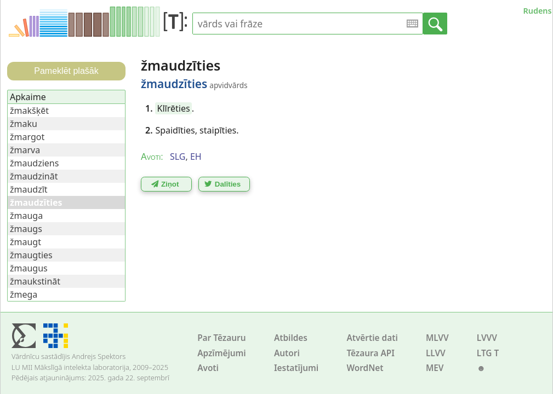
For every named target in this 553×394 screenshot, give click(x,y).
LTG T (488, 353)
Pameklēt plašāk (66, 71)
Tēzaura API (370, 353)
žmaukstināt (35, 281)
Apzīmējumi (221, 353)
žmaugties (31, 255)
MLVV (437, 338)
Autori (287, 353)
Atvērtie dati (371, 338)
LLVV (436, 353)
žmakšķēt (29, 111)
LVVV (487, 338)
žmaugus (29, 268)
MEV (435, 368)
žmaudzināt (34, 176)
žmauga (26, 216)
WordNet (364, 368)
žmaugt (25, 242)
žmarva (25, 150)
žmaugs (26, 229)
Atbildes (290, 338)
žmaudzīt (29, 189)
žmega (23, 294)
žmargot (27, 137)
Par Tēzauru (221, 338)
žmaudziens (34, 163)
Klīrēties (173, 108)
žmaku (23, 124)
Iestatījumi (296, 368)
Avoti (208, 368)
